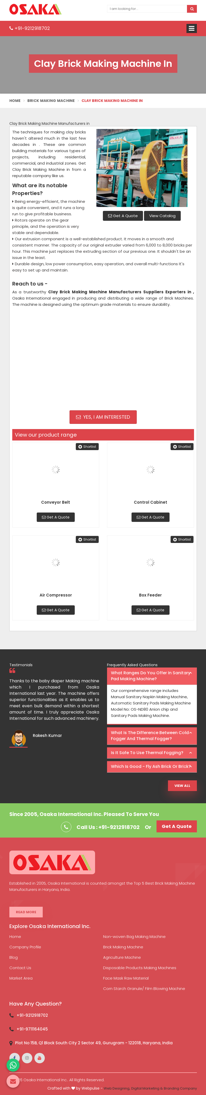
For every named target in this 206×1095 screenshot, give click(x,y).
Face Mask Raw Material (126, 978)
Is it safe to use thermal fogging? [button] (147, 753)
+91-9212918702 (29, 28)
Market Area (21, 978)
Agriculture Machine (122, 957)
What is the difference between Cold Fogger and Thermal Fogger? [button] (150, 736)
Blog (13, 957)
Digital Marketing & (147, 1088)
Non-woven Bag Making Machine (134, 936)
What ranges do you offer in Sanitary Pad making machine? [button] (150, 676)
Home (15, 100)
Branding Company (180, 1088)
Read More (26, 912)
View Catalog (162, 215)
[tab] (152, 676)
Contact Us (20, 967)
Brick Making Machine (51, 100)
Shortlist (87, 446)
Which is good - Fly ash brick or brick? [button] (151, 766)
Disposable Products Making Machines (139, 967)
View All (182, 785)
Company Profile (25, 947)
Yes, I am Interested (103, 417)
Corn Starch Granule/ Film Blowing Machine (144, 988)
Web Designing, (117, 1088)
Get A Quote (123, 215)
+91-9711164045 (32, 1029)
